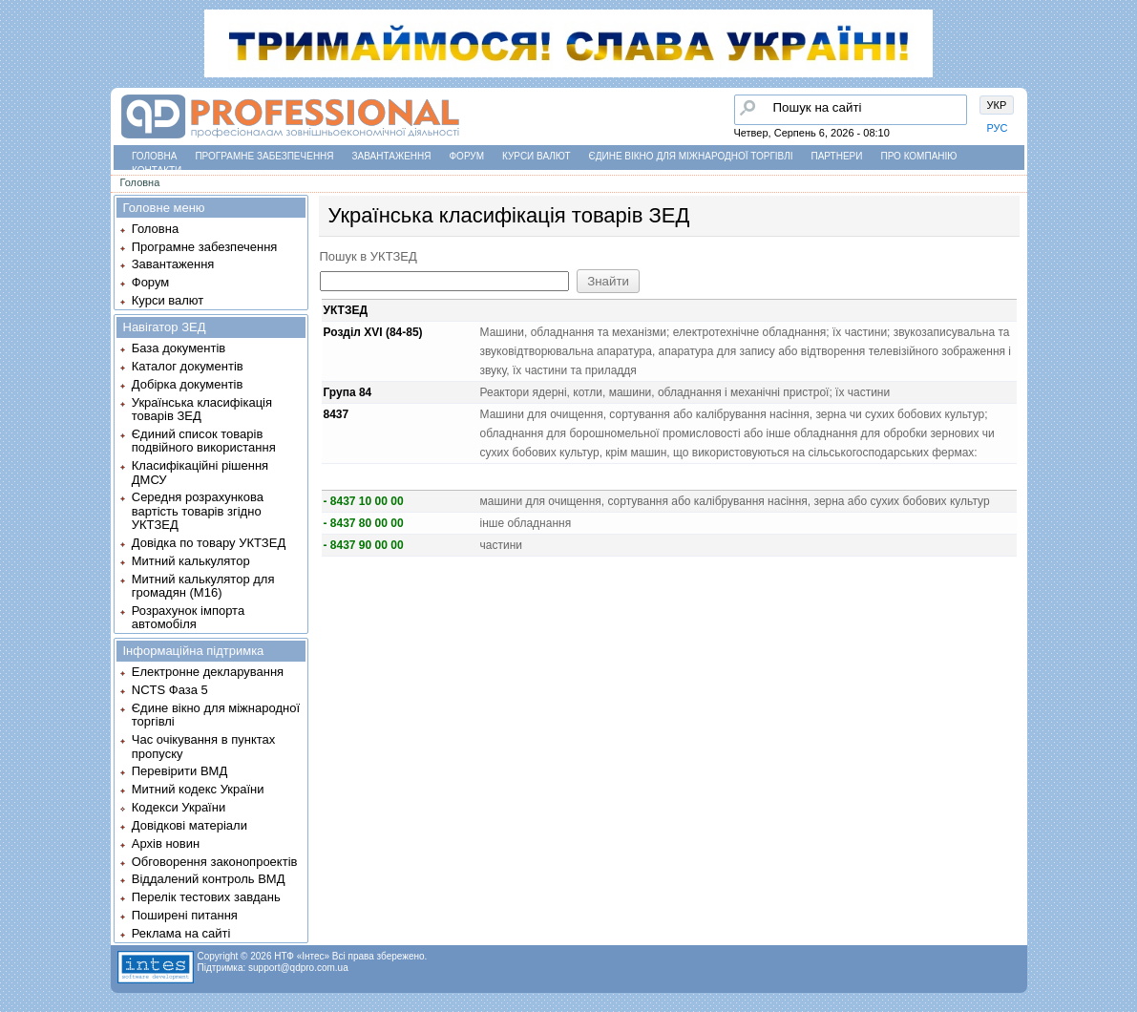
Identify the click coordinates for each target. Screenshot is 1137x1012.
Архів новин (166, 843)
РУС (997, 128)
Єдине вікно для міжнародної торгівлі (691, 156)
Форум (467, 156)
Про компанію (918, 156)
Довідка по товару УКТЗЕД (208, 543)
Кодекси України (178, 807)
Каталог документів (187, 366)
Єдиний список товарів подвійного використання (204, 440)
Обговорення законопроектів (215, 861)
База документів (179, 348)
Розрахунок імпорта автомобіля (188, 617)
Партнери (837, 156)
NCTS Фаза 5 (170, 690)
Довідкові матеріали (189, 825)
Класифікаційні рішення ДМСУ (200, 472)
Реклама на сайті (181, 933)
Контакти (156, 170)
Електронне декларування (208, 671)
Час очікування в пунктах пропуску (204, 746)
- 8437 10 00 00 (364, 501)
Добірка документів (187, 384)
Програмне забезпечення (264, 156)
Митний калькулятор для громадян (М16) (203, 586)
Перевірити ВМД (179, 771)
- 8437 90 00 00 (364, 545)
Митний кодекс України (198, 789)
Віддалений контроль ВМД (208, 879)
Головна (154, 156)
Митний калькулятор (191, 561)
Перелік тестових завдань (206, 897)
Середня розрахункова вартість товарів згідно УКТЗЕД (197, 511)
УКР (997, 105)
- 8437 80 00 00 (364, 523)
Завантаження (392, 156)
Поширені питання (185, 915)
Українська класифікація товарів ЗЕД (202, 409)
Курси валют (536, 156)
